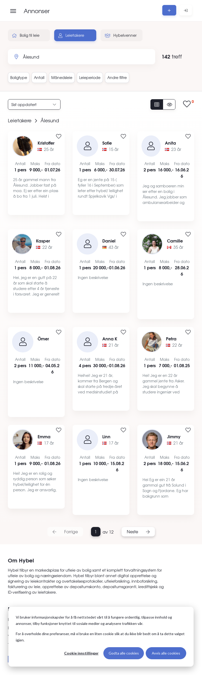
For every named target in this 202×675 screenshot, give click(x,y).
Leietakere (71, 35)
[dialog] (101, 637)
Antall (39, 77)
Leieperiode (89, 77)
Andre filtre (117, 77)
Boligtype (18, 77)
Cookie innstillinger (81, 653)
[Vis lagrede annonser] (188, 104)
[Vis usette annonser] (169, 104)
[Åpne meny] (13, 11)
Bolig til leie (25, 35)
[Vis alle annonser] (156, 104)
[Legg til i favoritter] (59, 136)
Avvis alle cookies (166, 653)
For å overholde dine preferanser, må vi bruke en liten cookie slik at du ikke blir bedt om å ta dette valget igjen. (100, 636)
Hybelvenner (121, 35)
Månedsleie (61, 77)
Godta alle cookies (124, 653)
